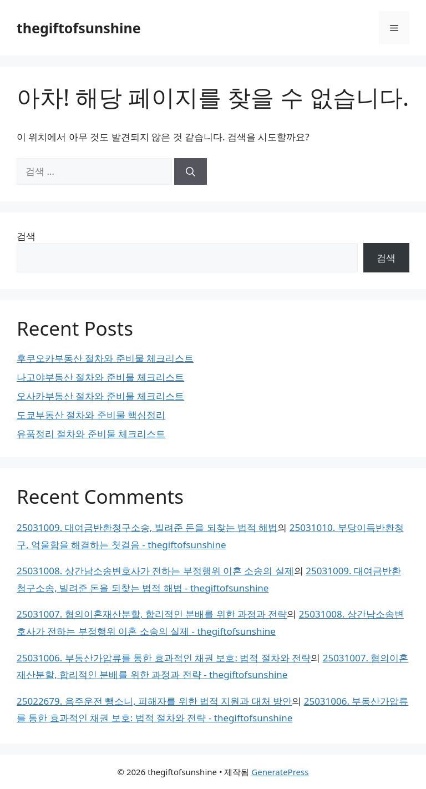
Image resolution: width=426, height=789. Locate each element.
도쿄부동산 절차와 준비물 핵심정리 (91, 414)
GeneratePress (279, 771)
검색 (26, 236)
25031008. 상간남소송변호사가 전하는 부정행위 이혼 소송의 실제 (155, 570)
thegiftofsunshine (79, 27)
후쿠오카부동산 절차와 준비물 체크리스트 (105, 358)
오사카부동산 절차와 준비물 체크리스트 (100, 396)
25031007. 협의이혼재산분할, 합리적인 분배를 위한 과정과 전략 (152, 614)
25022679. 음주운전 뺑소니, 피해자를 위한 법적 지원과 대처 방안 (154, 701)
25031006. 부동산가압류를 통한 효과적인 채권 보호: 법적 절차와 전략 (164, 657)
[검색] (190, 171)
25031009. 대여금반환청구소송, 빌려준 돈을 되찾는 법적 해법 (147, 527)
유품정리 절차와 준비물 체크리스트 (91, 433)
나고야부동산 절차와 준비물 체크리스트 (100, 377)
